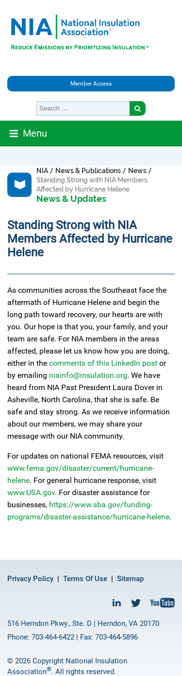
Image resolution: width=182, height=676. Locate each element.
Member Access (91, 83)
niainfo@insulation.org (88, 375)
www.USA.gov (31, 492)
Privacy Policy (30, 578)
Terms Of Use (85, 578)
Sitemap (130, 578)
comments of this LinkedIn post (103, 363)
